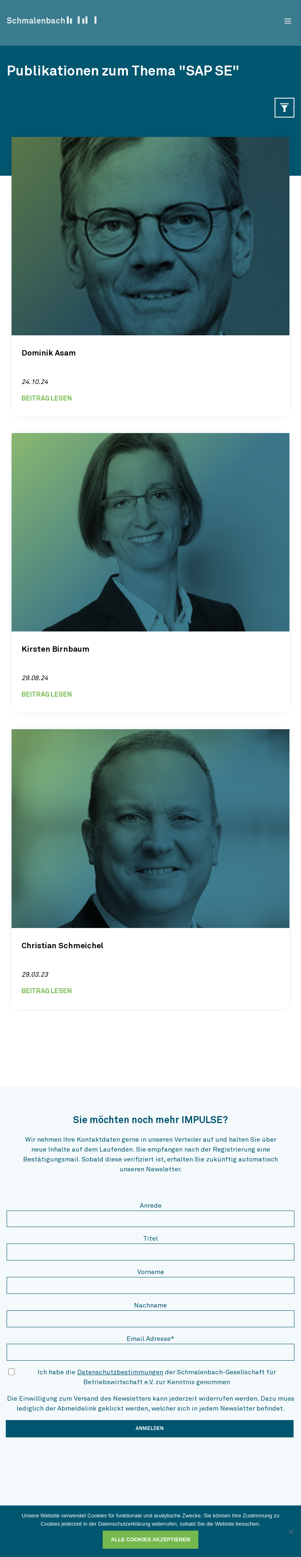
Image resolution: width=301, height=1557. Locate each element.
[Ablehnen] (291, 1531)
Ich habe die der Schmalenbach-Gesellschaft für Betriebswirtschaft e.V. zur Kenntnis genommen (157, 1377)
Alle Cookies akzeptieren (150, 1539)
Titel (150, 1238)
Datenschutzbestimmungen (120, 1372)
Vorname (150, 1272)
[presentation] (69, 1460)
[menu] (287, 21)
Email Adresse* (150, 1339)
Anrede (151, 1205)
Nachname (150, 1305)
